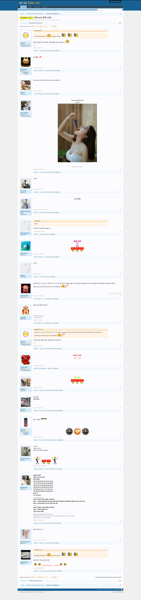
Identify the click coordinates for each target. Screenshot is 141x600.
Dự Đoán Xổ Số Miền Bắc (34, 25)
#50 (120, 301)
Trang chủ (109, 595)
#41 (120, 53)
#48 (120, 259)
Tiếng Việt (21, 595)
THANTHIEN (24, 373)
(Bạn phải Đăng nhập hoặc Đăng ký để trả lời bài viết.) (108, 583)
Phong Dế (23, 75)
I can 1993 (41, 56)
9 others (54, 76)
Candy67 (47, 56)
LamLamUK (23, 259)
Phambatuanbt (24, 239)
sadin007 (23, 323)
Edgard (22, 281)
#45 (120, 195)
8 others (53, 218)
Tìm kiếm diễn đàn (23, 9)
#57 (120, 471)
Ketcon (22, 98)
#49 (120, 279)
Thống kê (82, 18)
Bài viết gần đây (34, 9)
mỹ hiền (22, 395)
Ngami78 (36, 76)
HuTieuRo (47, 178)
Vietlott (41, 18)
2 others (53, 99)
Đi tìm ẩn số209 (43, 416)
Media (29, 6)
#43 (120, 96)
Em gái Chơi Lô (25, 464)
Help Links (44, 6)
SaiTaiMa (47, 99)
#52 (120, 351)
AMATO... (36, 56)
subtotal (22, 48)
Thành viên (36, 6)
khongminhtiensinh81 (25, 217)
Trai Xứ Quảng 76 (50, 25)
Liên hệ (99, 595)
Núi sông (23, 196)
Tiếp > (55, 32)
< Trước (32, 32)
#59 (120, 545)
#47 (120, 237)
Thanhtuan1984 (48, 396)
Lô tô (100, 18)
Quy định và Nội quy (118, 597)
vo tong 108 (47, 76)
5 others (53, 56)
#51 (120, 326)
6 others (54, 178)
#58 (120, 526)
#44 (120, 175)
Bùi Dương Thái (25, 547)
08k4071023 (23, 493)
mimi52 (35, 304)
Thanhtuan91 (24, 301)
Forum (23, 6)
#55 (120, 413)
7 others (52, 374)
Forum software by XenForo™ (31, 597)
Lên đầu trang (116, 595)
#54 (120, 393)
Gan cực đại (89, 18)
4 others (53, 198)
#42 (120, 73)
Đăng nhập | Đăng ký (115, 1)
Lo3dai (47, 218)
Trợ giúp (104, 595)
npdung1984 (24, 119)
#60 (120, 574)
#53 (120, 371)
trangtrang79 (24, 568)
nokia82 (22, 435)
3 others (53, 304)
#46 (120, 215)
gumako (22, 415)
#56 (120, 443)
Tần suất (96, 18)
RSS (121, 595)
